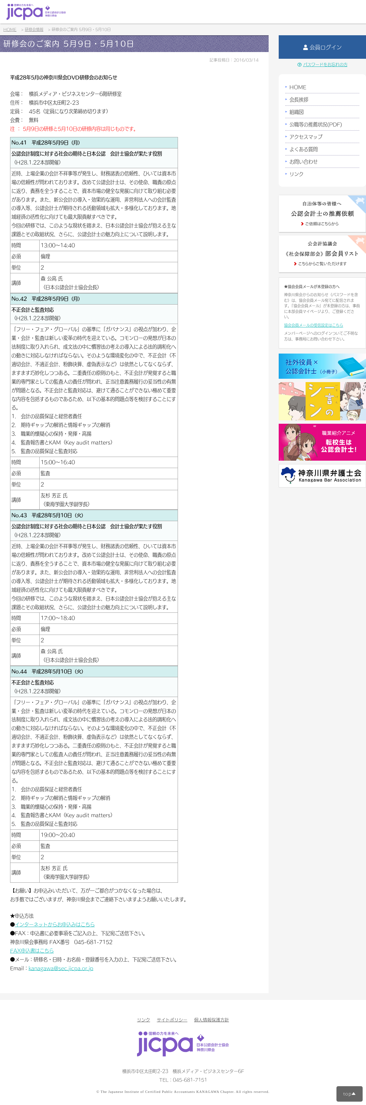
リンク (296, 174)
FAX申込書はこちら (32, 950)
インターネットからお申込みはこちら (55, 924)
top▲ (349, 1094)
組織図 (296, 112)
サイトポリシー (172, 1019)
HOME (297, 87)
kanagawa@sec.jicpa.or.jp (61, 968)
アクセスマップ (305, 136)
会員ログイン (322, 47)
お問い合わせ (303, 161)
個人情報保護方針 (211, 1019)
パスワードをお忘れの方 (323, 64)
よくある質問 (303, 149)
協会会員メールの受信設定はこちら (313, 325)
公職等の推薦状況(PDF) (315, 124)
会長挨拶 (298, 99)
